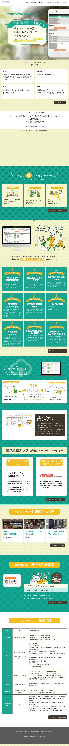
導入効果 (26, 2)
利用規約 (26, 733)
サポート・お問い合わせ (62, 2)
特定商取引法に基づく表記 (47, 733)
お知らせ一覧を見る (60, 104)
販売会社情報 (19, 733)
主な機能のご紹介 (32, 2)
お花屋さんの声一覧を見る (57, 546)
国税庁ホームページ (39, 128)
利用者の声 (40, 2)
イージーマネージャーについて (50, 2)
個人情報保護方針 (35, 733)
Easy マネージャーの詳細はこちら (57, 211)
